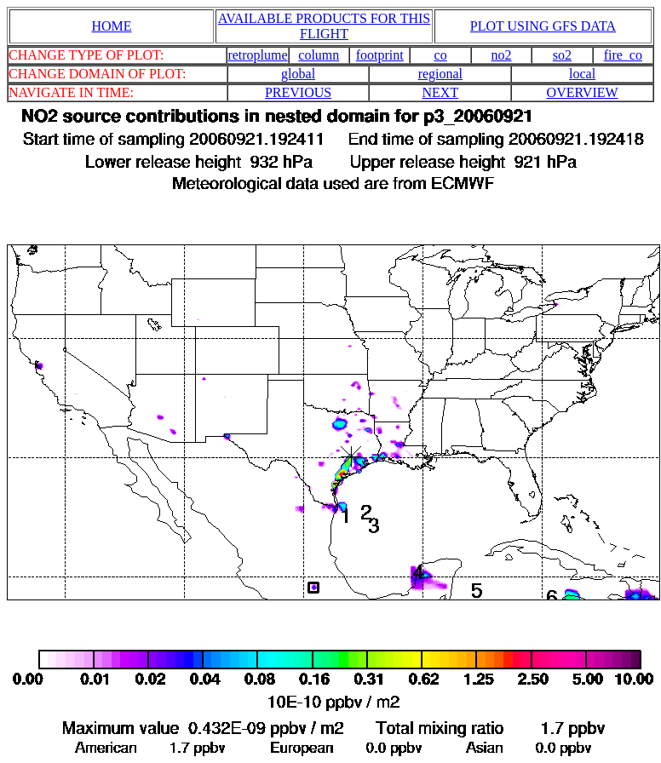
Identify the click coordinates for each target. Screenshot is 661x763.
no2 (501, 55)
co (440, 55)
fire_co (623, 55)
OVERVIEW (582, 92)
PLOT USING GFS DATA (543, 26)
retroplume (257, 55)
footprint (380, 55)
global (298, 73)
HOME (111, 26)
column (318, 55)
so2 (562, 55)
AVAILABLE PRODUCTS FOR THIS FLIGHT (324, 26)
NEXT (440, 92)
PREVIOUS (298, 92)
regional (440, 73)
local (582, 73)
